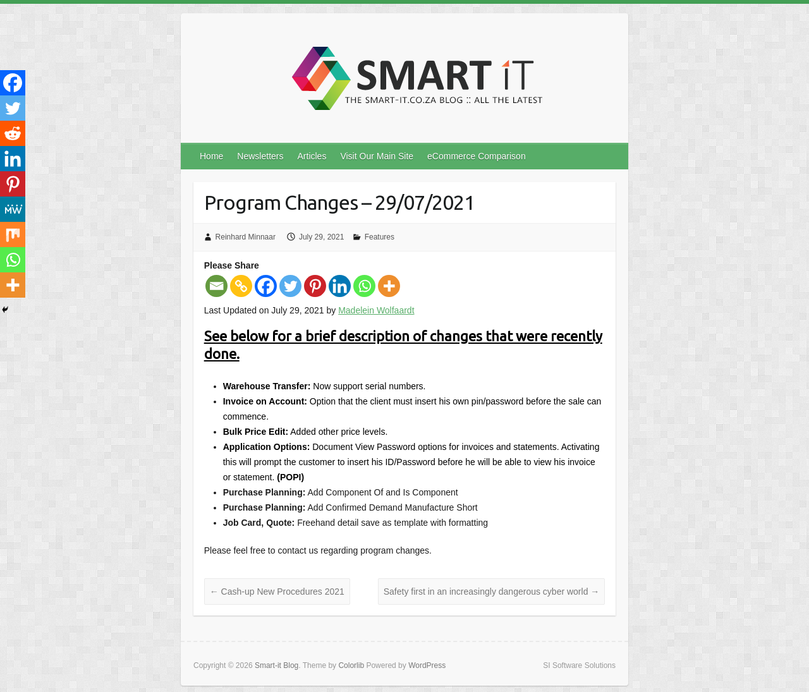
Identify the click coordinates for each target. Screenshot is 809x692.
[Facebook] (266, 286)
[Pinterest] (315, 286)
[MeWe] (12, 209)
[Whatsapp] (364, 286)
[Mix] (12, 234)
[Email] (216, 286)
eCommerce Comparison (476, 156)
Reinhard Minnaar (246, 237)
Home (211, 156)
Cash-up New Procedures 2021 (277, 591)
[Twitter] (290, 286)
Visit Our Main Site (376, 156)
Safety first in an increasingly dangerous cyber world (492, 591)
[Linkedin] (340, 286)
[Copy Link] (241, 286)
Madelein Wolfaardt (376, 310)
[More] (389, 286)
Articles (312, 156)
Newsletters (260, 156)
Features (379, 237)
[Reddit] (12, 133)
